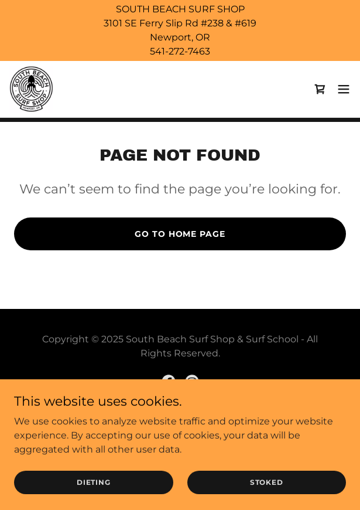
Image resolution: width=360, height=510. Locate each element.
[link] (31, 89)
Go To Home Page (180, 234)
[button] (343, 89)
